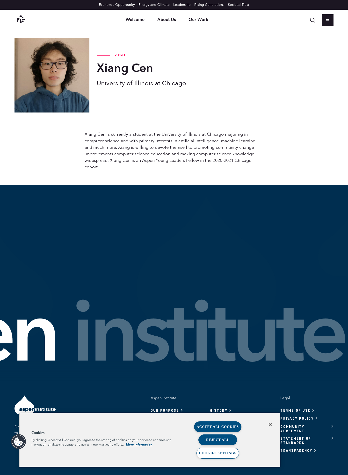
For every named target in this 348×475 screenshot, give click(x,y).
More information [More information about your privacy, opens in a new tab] (139, 444)
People (120, 55)
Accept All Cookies (218, 427)
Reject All (217, 440)
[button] (18, 441)
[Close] (270, 424)
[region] (149, 440)
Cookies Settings (217, 453)
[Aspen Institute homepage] (20, 20)
